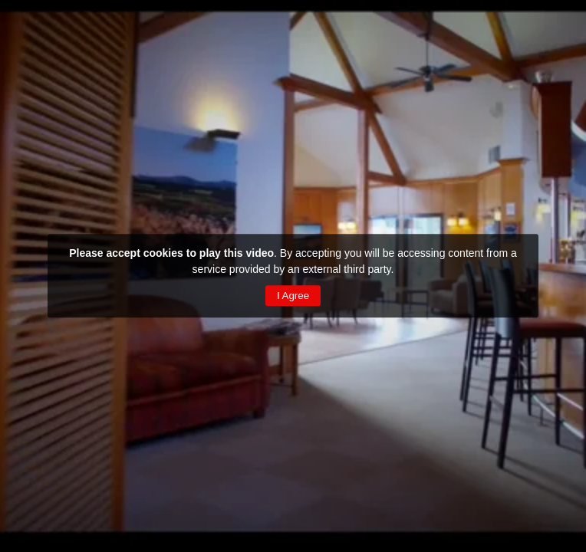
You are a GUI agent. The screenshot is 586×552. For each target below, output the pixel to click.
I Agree (293, 295)
